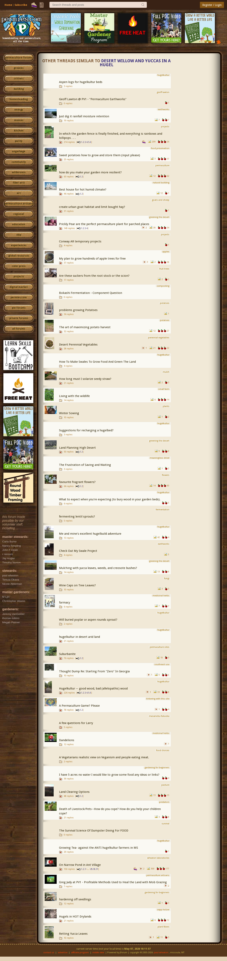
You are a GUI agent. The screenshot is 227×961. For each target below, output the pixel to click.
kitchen (19, 130)
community (19, 162)
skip (18, 234)
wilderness (19, 172)
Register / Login (212, 5)
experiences (18, 245)
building (19, 89)
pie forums (19, 307)
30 (94, 869)
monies (18, 120)
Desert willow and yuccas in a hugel (135, 62)
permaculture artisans (18, 203)
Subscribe (21, 4)
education (18, 224)
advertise (62, 952)
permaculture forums (18, 57)
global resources (18, 255)
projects (19, 276)
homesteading (19, 99)
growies (19, 68)
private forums (18, 318)
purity (18, 141)
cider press (19, 266)
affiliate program (80, 952)
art (19, 193)
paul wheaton (161, 952)
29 (91, 869)
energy (18, 109)
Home (8, 4)
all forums (18, 328)
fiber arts (19, 182)
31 (97, 869)
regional (18, 214)
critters (19, 78)
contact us (48, 952)
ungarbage (18, 151)
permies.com (19, 297)
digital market (19, 287)
